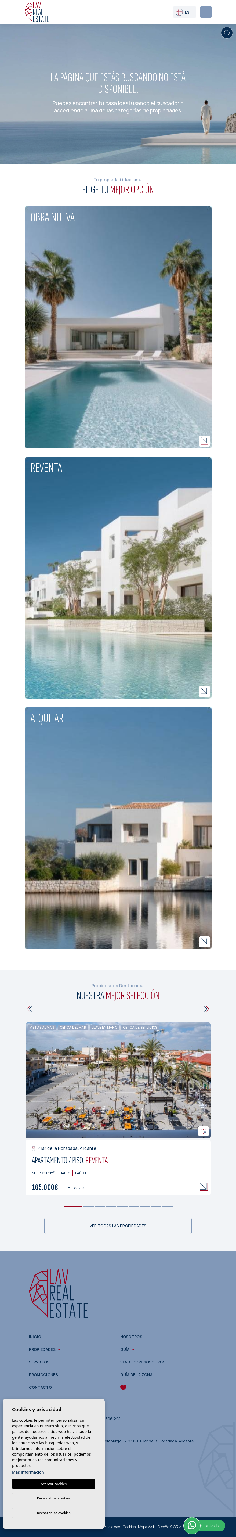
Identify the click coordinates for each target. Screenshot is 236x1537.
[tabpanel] (118, 1108)
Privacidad (111, 1526)
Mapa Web (146, 1526)
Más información (28, 1472)
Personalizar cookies (54, 1498)
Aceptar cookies (54, 1483)
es (182, 12)
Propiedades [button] (42, 1349)
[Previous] (30, 1009)
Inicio (35, 1336)
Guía (125, 1349)
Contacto (40, 1387)
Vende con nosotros (142, 1361)
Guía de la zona (136, 1374)
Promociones (43, 1374)
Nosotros (131, 1336)
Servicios (39, 1361)
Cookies (129, 1526)
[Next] (206, 1009)
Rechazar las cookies (53, 1512)
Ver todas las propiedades (118, 1225)
